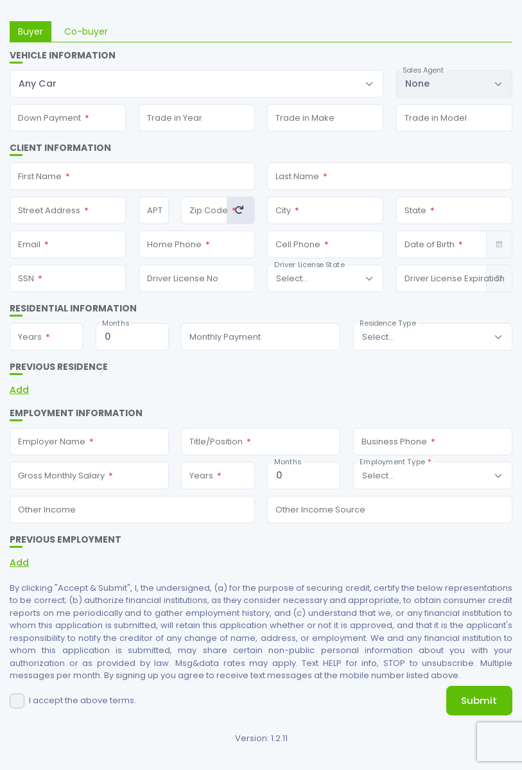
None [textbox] (417, 83)
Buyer (30, 31)
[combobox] (196, 84)
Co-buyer (86, 31)
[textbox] (292, 278)
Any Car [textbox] (38, 83)
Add (19, 389)
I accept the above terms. (82, 700)
